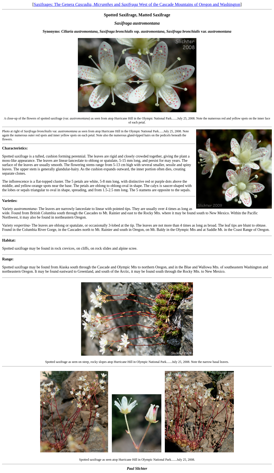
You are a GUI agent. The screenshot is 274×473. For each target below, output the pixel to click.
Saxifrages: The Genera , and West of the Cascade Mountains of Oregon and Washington (137, 4)
